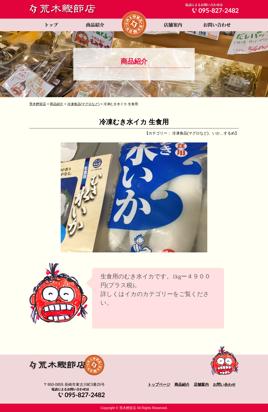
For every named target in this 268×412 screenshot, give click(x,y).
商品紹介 (95, 25)
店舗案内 (173, 25)
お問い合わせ (217, 25)
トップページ (51, 25)
